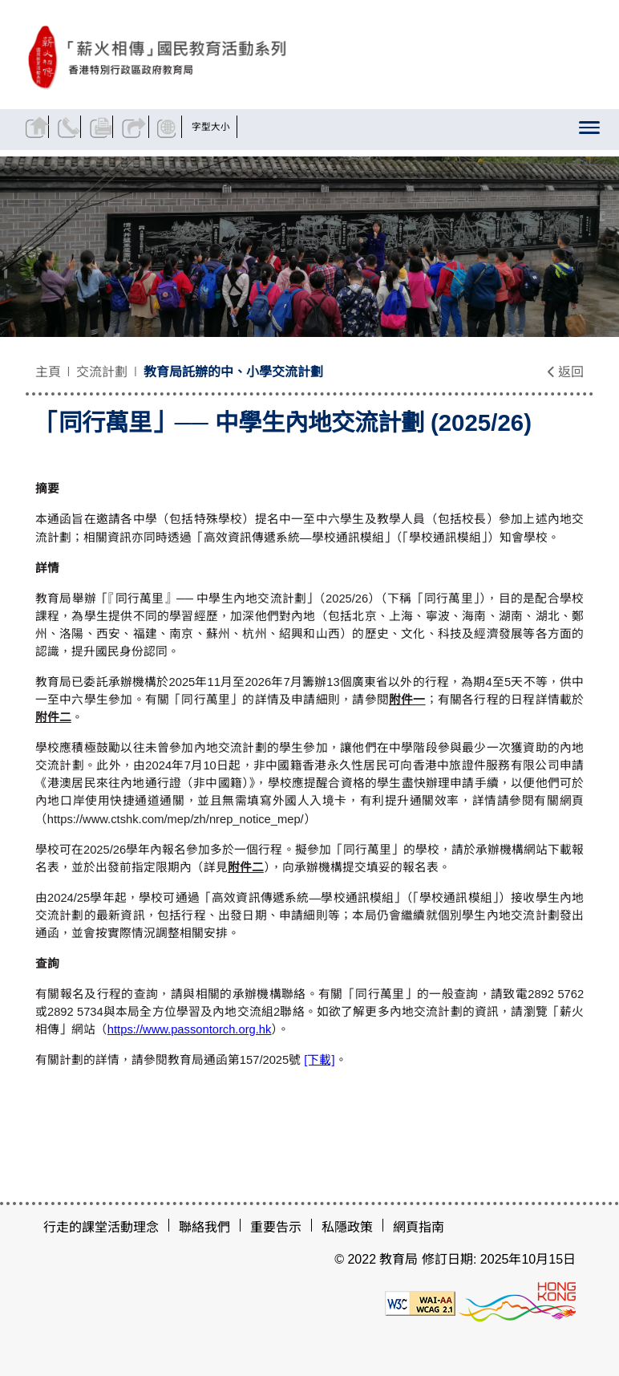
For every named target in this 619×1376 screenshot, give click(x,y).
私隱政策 (347, 1227)
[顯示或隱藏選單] (585, 131)
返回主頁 (39, 127)
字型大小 (242, 127)
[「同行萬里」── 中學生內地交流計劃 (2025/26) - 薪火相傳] (223, 57)
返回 (565, 372)
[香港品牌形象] (517, 1302)
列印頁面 (115, 127)
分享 (154, 127)
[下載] (319, 1059)
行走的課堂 (75, 1227)
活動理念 (133, 1227)
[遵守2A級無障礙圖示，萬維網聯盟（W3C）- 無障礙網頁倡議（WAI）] (420, 1302)
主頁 (48, 372)
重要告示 (275, 1227)
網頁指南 (418, 1227)
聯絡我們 (77, 127)
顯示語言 (195, 127)
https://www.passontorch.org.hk (189, 1029)
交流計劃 (101, 372)
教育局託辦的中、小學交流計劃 (233, 372)
